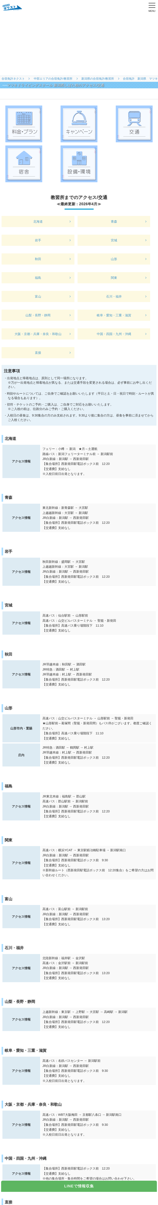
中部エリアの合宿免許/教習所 (53, 78)
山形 (114, 259)
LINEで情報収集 (79, 1186)
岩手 (38, 240)
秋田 (38, 259)
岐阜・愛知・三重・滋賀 (114, 315)
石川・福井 (114, 296)
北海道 (38, 221)
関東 (114, 278)
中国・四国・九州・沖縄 (114, 334)
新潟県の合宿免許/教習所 (97, 78)
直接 (38, 352)
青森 (114, 221)
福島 (38, 278)
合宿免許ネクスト (13, 78)
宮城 (114, 240)
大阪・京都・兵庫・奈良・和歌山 (38, 334)
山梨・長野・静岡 (38, 315)
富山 (38, 296)
